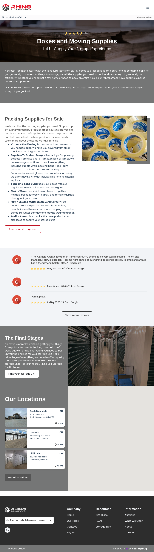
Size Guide (102, 515)
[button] (7, 530)
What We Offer (134, 521)
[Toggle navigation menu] (149, 7)
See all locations (18, 477)
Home (70, 515)
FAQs (99, 521)
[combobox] (29, 520)
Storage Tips (103, 526)
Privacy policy (16, 548)
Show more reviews (77, 315)
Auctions (130, 515)
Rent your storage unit (23, 229)
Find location (144, 17)
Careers (129, 532)
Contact (72, 526)
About (128, 526)
